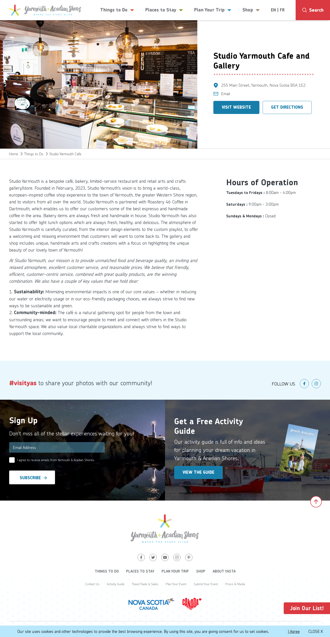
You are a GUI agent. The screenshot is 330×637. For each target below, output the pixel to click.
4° (314, 29)
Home (13, 153)
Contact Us (92, 584)
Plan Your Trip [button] (212, 10)
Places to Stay (140, 571)
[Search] (313, 10)
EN (273, 10)
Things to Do (33, 153)
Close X (315, 631)
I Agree (294, 631)
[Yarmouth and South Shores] (45, 10)
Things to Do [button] (117, 10)
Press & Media (235, 584)
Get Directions (287, 107)
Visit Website (236, 107)
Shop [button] (251, 10)
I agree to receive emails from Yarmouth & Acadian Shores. (56, 460)
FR (282, 10)
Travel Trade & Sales (145, 584)
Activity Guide (115, 584)
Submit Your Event (206, 584)
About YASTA (224, 571)
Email (225, 93)
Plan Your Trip (175, 571)
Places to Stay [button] (164, 10)
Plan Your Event (176, 584)
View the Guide (198, 472)
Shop (200, 571)
